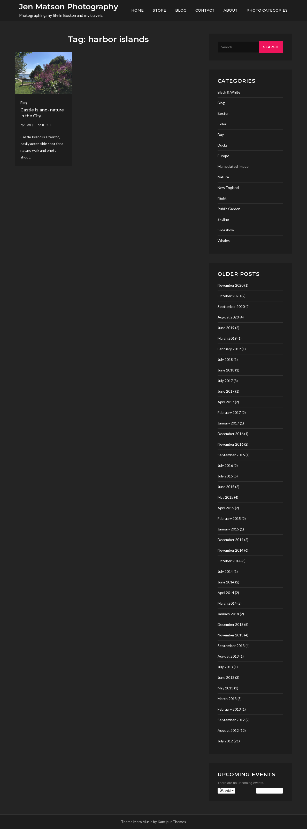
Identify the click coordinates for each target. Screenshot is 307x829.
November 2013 (230, 635)
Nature (223, 177)
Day (221, 134)
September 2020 (231, 306)
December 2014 (230, 539)
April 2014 (226, 592)
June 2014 (226, 582)
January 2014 (228, 614)
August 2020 (228, 317)
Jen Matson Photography (68, 6)
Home (137, 10)
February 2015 (229, 518)
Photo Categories (267, 10)
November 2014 (230, 550)
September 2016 (231, 455)
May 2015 (225, 497)
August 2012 (228, 730)
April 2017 (226, 402)
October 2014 (229, 561)
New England (228, 187)
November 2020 (230, 285)
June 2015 (226, 486)
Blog (180, 10)
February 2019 (229, 349)
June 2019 (226, 327)
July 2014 (225, 571)
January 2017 (228, 423)
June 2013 (226, 677)
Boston (223, 113)
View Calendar (269, 791)
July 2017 (225, 380)
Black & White (229, 92)
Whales (224, 240)
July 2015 (225, 476)
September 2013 (231, 645)
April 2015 (226, 508)
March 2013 (227, 698)
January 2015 (228, 529)
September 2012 (231, 720)
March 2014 (227, 603)
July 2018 (225, 359)
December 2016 (230, 433)
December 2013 (230, 624)
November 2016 (230, 444)
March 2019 (227, 338)
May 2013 (225, 688)
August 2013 (228, 656)
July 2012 (225, 741)
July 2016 (225, 465)
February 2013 (229, 709)
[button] (226, 790)
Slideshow (226, 230)
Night (222, 198)
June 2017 (226, 391)
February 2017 (229, 412)
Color (222, 124)
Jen (28, 125)
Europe (223, 156)
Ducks (223, 145)
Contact (204, 10)
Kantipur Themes (172, 821)
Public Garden (229, 209)
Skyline (223, 219)
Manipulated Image (233, 166)
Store (159, 10)
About (230, 10)
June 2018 (226, 370)
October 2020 (229, 296)
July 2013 (225, 667)
